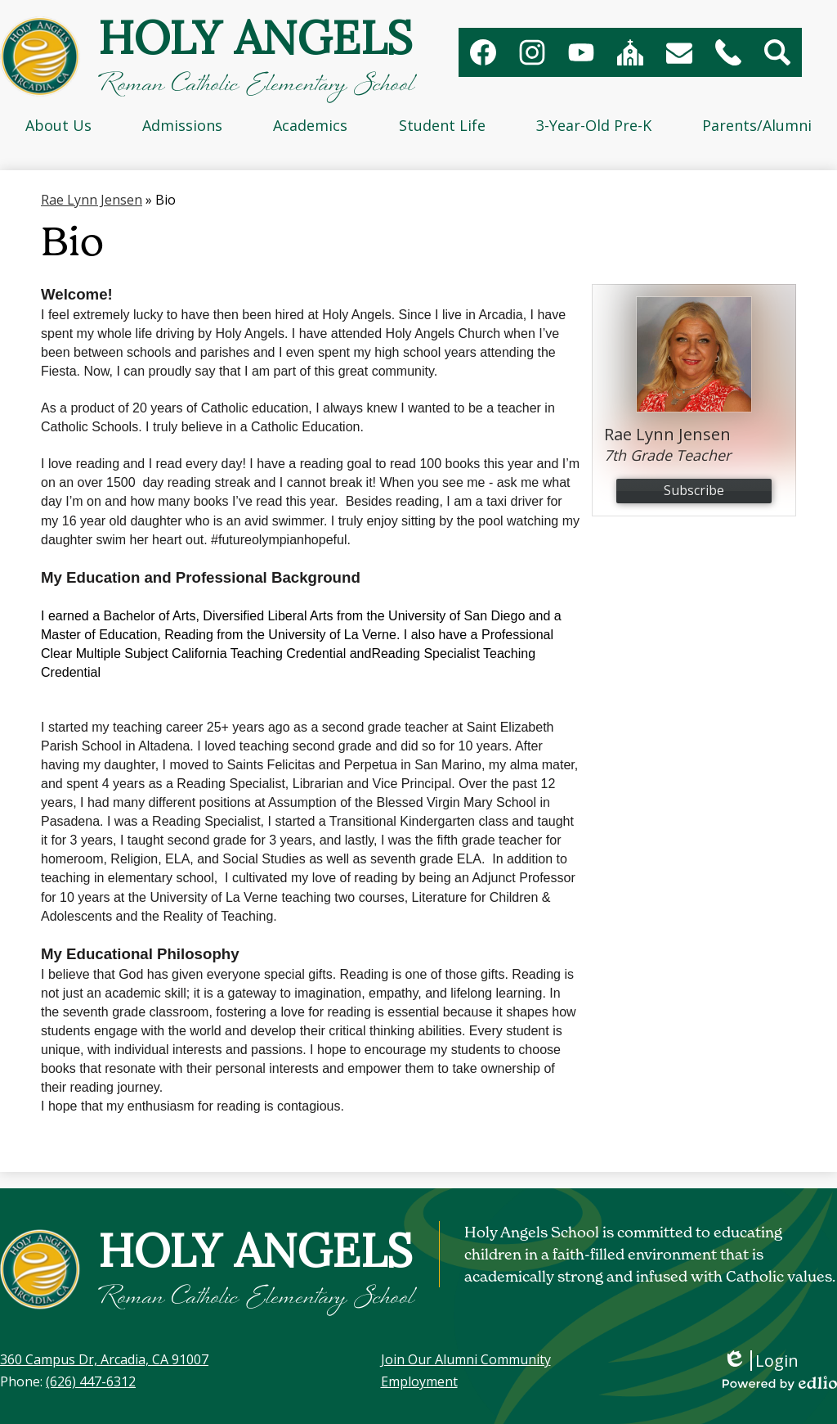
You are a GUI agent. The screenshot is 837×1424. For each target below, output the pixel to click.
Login (761, 1360)
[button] (58, 125)
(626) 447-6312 (91, 1381)
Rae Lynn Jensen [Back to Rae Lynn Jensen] (91, 200)
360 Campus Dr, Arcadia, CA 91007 (104, 1359)
